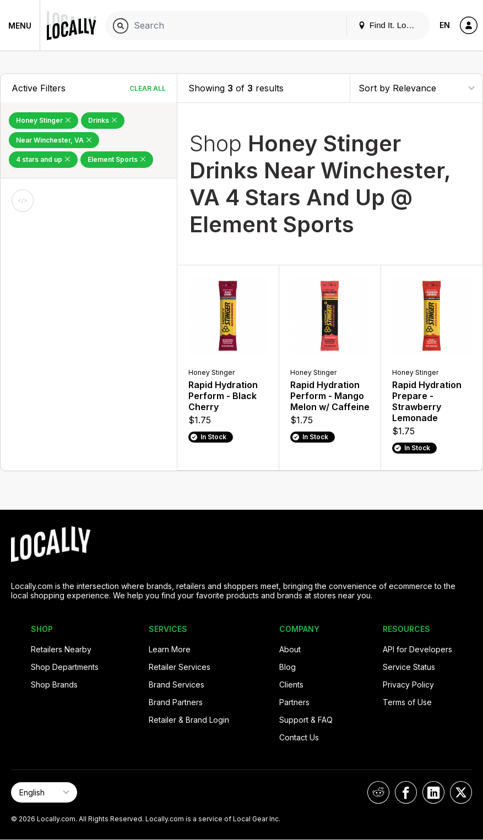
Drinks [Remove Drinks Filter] (102, 120)
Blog (287, 667)
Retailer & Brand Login (189, 719)
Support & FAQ (306, 719)
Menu (19, 25)
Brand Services (176, 684)
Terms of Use (407, 702)
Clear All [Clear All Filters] (147, 88)
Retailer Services (179, 667)
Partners (294, 702)
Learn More (170, 649)
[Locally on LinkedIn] (433, 792)
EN (444, 25)
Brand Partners (176, 702)
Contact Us (299, 737)
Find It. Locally (390, 25)
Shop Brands (54, 684)
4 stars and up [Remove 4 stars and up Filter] (43, 159)
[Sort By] (416, 87)
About (290, 649)
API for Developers (417, 649)
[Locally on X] (461, 792)
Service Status (409, 667)
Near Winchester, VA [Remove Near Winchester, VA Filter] (54, 140)
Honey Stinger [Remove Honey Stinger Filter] (43, 120)
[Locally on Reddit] (378, 792)
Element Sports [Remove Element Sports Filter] (117, 159)
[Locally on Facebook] (406, 792)
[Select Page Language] (44, 792)
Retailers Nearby (61, 649)
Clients (291, 684)
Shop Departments (65, 667)
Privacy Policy (408, 684)
